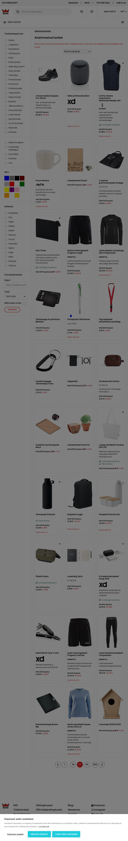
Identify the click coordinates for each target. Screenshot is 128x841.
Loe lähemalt (43, 826)
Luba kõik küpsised (66, 834)
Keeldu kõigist (39, 834)
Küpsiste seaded (15, 834)
